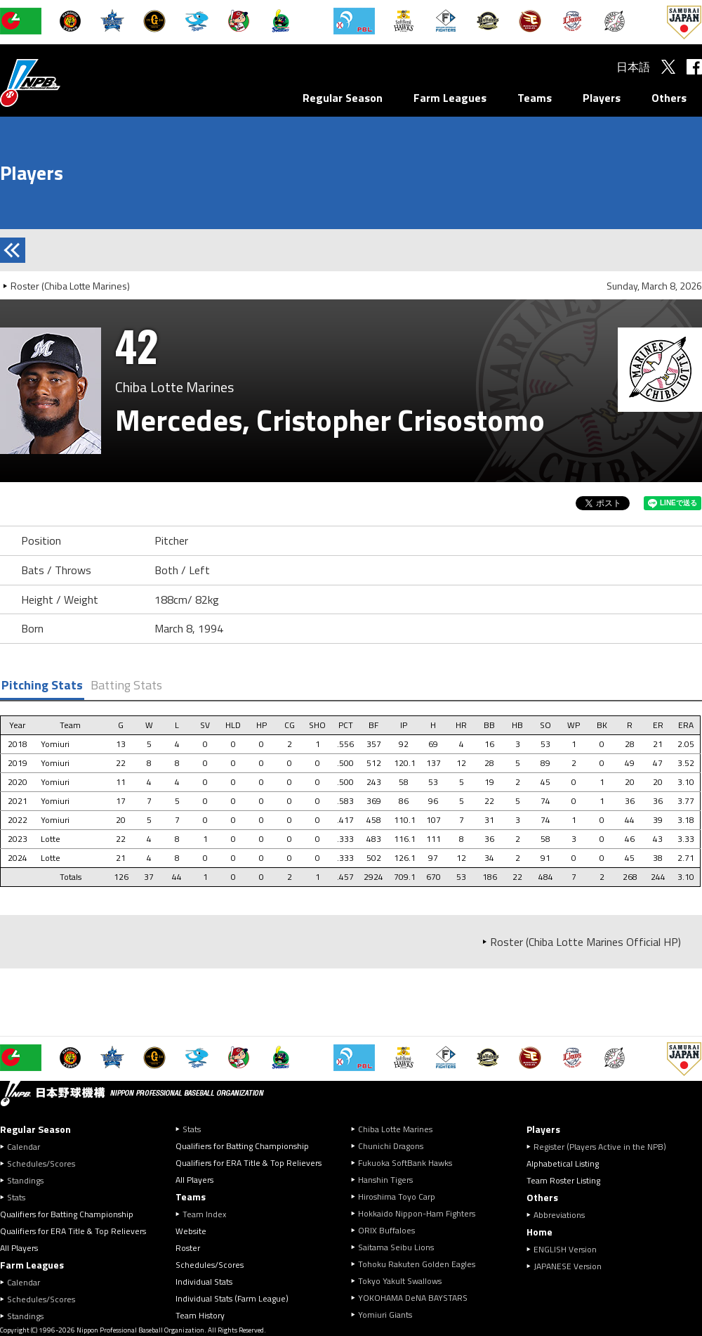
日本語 (633, 66)
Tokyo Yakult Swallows (400, 1281)
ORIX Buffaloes (386, 1230)
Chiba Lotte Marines (395, 1129)
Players (602, 97)
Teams (534, 97)
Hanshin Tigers (385, 1179)
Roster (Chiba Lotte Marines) (70, 285)
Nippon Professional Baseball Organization (65, 82)
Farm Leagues (449, 97)
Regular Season (343, 97)
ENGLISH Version (565, 1249)
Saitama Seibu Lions (396, 1247)
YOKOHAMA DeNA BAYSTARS (413, 1297)
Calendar (23, 1146)
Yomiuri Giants (385, 1314)
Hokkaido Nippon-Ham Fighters (416, 1213)
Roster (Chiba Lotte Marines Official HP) (585, 941)
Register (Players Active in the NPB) (604, 1146)
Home (539, 1231)
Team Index (204, 1214)
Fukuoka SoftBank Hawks (405, 1162)
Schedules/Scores (41, 1163)
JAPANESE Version (568, 1266)
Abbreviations (559, 1214)
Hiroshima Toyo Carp (396, 1196)
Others (669, 97)
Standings (25, 1180)
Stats (16, 1197)
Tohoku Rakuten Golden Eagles (416, 1264)
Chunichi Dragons (390, 1146)
